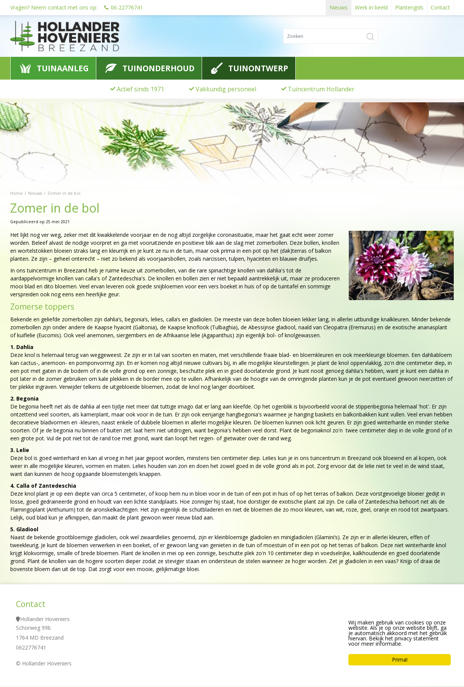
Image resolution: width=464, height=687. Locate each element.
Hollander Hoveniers (45, 619)
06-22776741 (127, 7)
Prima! (400, 659)
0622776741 (31, 647)
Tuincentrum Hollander (321, 89)
